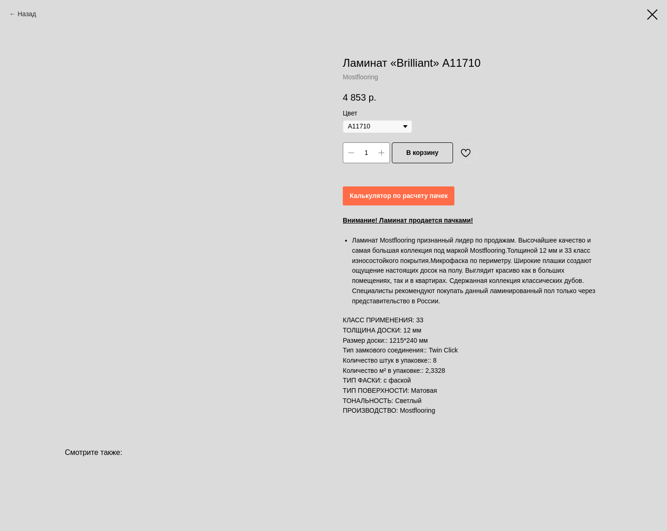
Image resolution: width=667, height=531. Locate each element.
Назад (27, 14)
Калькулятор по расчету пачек (398, 195)
